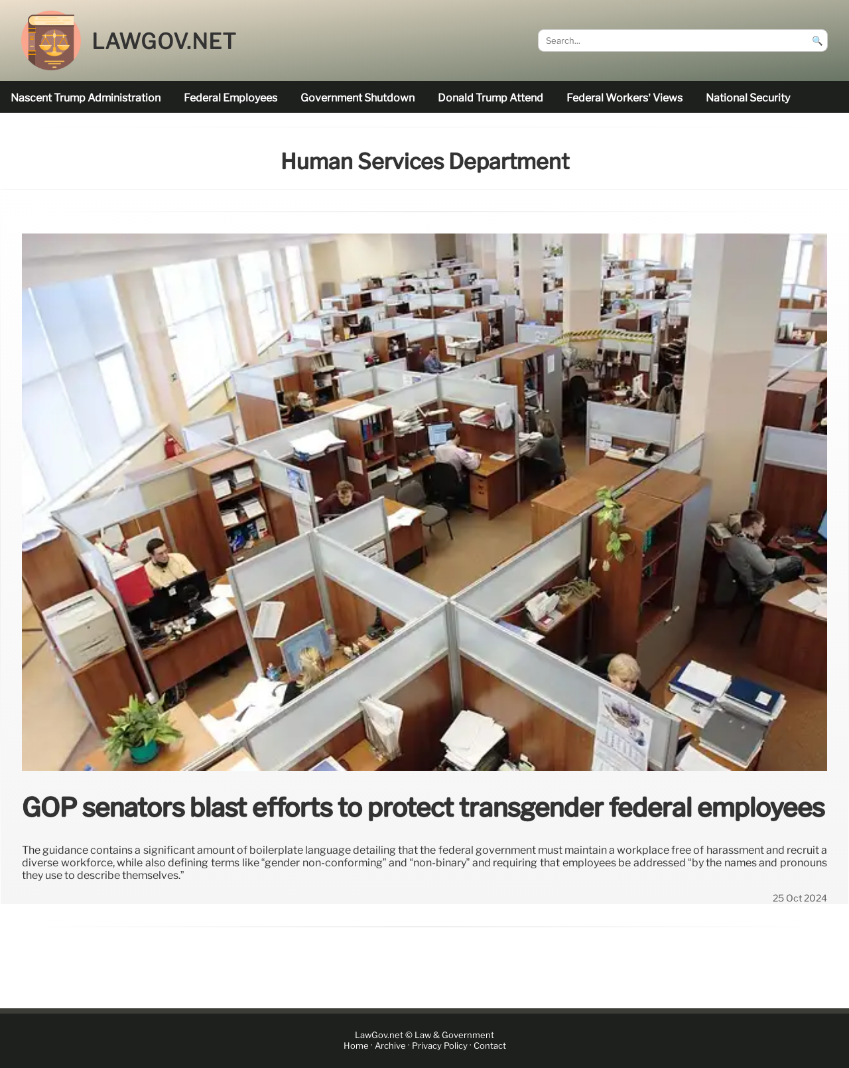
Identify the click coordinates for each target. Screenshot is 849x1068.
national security (748, 98)
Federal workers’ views (624, 98)
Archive (390, 1046)
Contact (490, 1046)
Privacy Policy (440, 1046)
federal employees (230, 98)
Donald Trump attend (490, 98)
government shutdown (357, 98)
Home (356, 1046)
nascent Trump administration (86, 98)
